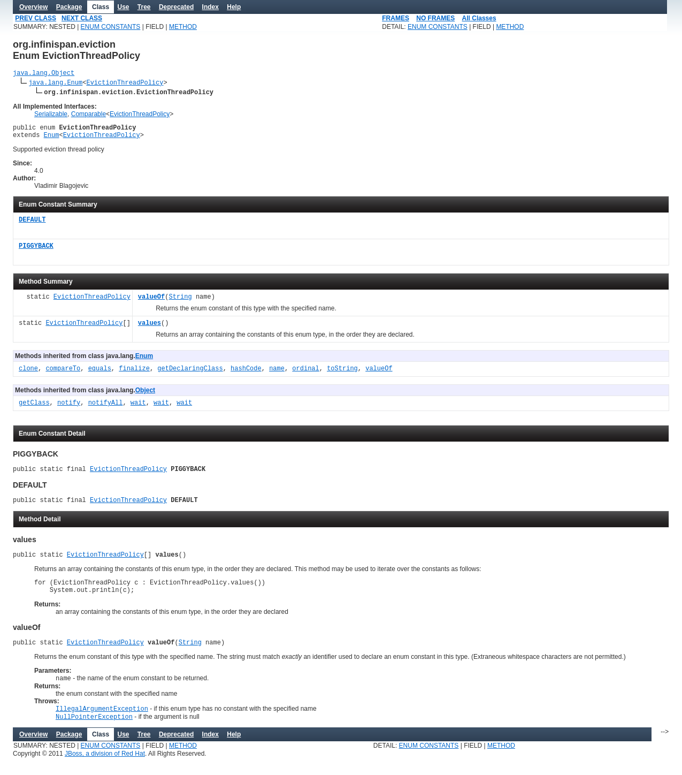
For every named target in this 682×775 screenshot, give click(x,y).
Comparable (88, 115)
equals (99, 373)
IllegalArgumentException (102, 725)
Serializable (50, 115)
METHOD (183, 27)
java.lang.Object (43, 74)
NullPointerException (94, 734)
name (277, 373)
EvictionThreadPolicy (124, 83)
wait (138, 408)
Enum (51, 139)
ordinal (305, 373)
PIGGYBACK (36, 251)
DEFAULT (32, 225)
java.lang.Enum (55, 83)
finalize (134, 373)
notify (68, 408)
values (149, 328)
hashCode (246, 373)
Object (145, 395)
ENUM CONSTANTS (111, 27)
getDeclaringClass (190, 373)
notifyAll (105, 408)
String (179, 302)
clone (28, 373)
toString (342, 373)
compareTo (62, 373)
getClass (34, 408)
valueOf (151, 302)
